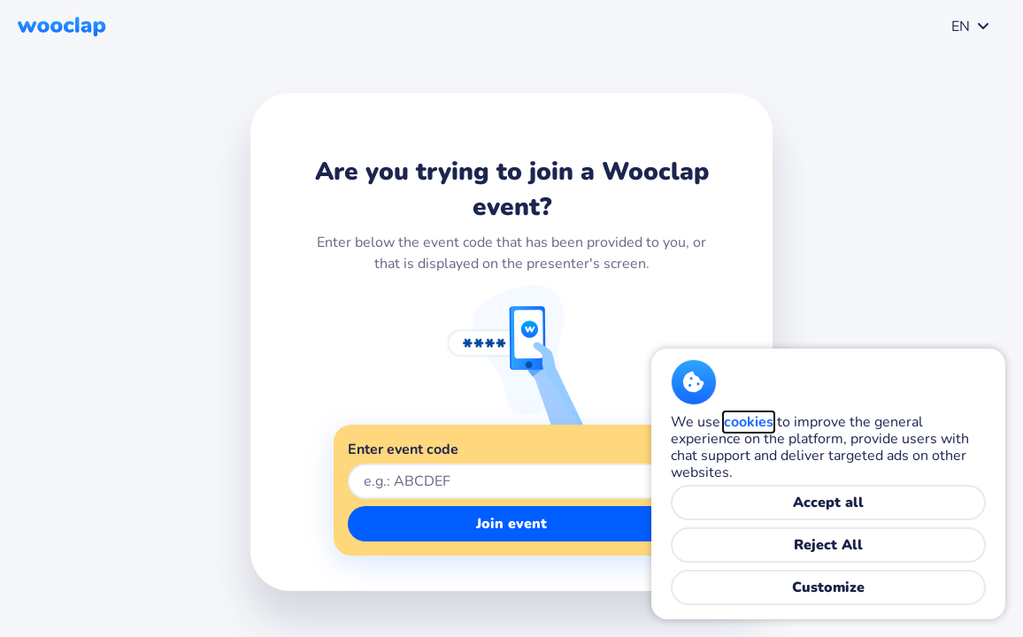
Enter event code (403, 449)
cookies (748, 422)
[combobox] (966, 26)
